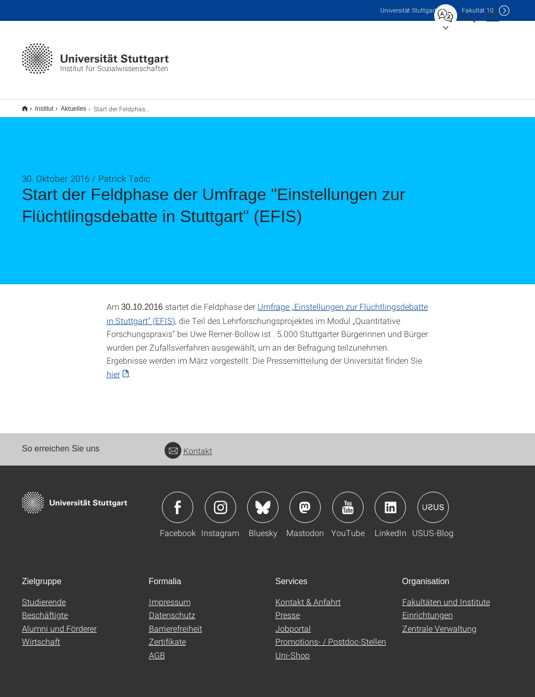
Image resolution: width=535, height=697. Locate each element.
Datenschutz (172, 607)
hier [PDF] (113, 367)
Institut (38, 105)
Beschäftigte (45, 607)
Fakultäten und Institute (446, 594)
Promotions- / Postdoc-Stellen (330, 634)
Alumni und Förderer (59, 621)
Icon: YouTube (348, 500)
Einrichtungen (427, 607)
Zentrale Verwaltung (439, 621)
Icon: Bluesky (262, 500)
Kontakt (188, 443)
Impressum (170, 594)
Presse (287, 607)
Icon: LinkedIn (390, 500)
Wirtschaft (41, 634)
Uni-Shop (292, 648)
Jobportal (293, 621)
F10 (478, 10)
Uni (408, 10)
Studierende (44, 594)
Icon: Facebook (177, 500)
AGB (157, 648)
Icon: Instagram (220, 500)
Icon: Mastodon (305, 500)
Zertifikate (167, 634)
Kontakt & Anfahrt (308, 594)
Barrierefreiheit (175, 621)
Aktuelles (67, 105)
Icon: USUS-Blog (433, 500)
